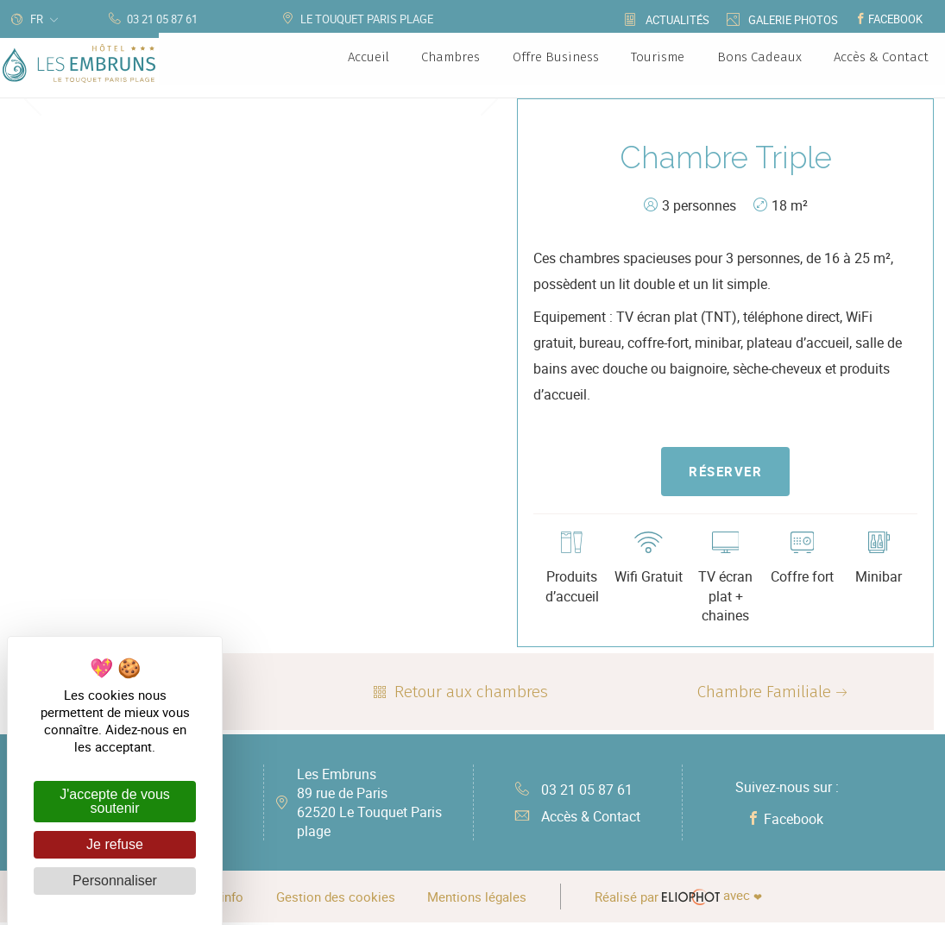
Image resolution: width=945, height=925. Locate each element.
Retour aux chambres (458, 694)
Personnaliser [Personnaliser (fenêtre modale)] (114, 880)
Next (489, 98)
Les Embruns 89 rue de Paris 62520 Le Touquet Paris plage (369, 805)
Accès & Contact (577, 818)
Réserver (725, 472)
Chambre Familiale (774, 694)
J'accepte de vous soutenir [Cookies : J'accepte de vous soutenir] (115, 801)
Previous (32, 98)
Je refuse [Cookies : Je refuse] (114, 844)
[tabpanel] (261, 98)
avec (681, 899)
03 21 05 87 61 (574, 791)
